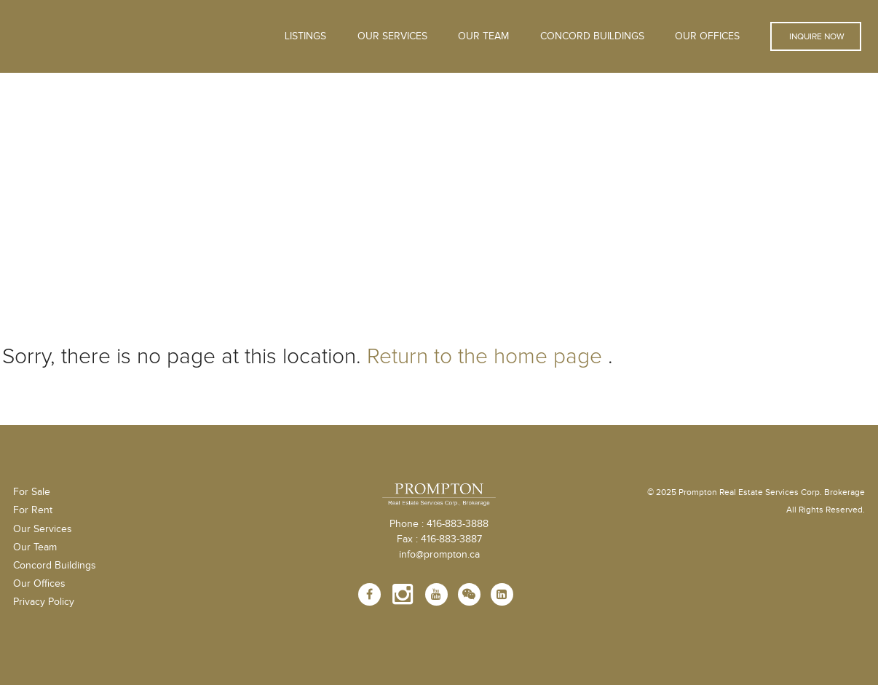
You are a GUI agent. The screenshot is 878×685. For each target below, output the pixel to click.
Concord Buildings (592, 36)
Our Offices (707, 36)
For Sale (31, 492)
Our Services (42, 529)
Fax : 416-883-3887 (439, 539)
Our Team (483, 36)
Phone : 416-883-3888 (439, 524)
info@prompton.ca (439, 555)
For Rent (32, 510)
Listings (305, 36)
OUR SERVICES (392, 36)
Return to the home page (484, 356)
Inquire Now (816, 36)
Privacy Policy (43, 602)
